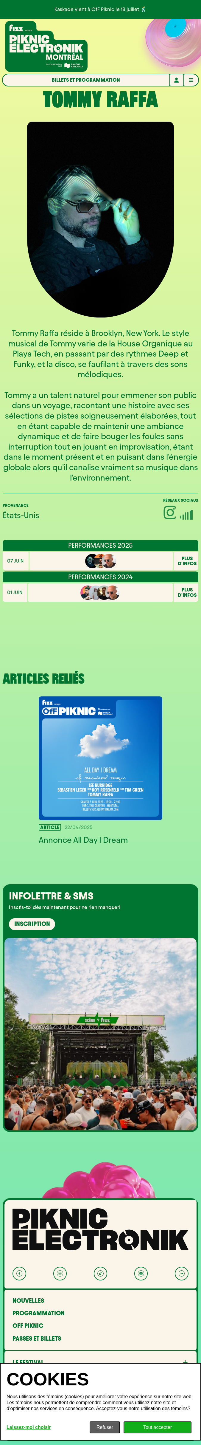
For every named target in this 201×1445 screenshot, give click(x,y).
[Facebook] (19, 1273)
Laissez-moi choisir (29, 1427)
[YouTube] (141, 1273)
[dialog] (100, 1402)
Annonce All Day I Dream (83, 839)
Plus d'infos (187, 561)
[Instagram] (60, 1273)
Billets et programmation (86, 80)
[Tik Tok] (100, 1273)
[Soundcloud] (181, 1273)
